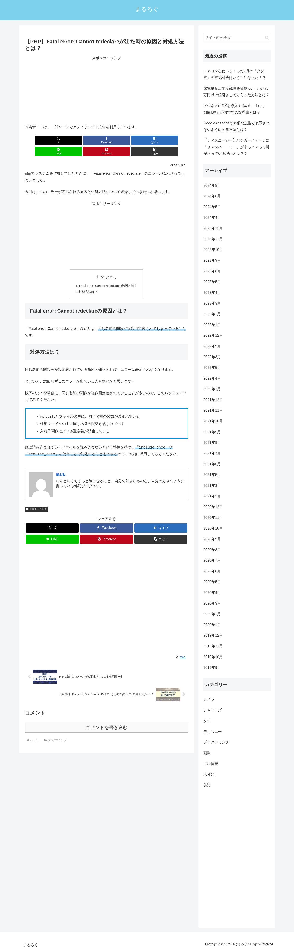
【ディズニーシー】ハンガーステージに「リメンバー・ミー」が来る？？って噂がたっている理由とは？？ (236, 147)
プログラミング (36, 498)
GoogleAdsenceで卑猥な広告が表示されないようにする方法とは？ (236, 126)
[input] (237, 37)
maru (61, 464)
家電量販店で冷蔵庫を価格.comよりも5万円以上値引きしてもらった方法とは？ (236, 91)
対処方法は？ (87, 281)
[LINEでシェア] (120, 140)
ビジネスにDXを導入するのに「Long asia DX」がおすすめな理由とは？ (233, 109)
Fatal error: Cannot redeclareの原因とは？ (108, 275)
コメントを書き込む (107, 717)
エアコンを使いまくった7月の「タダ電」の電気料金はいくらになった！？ (234, 74)
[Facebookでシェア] (65, 140)
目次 (100, 265)
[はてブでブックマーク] (93, 140)
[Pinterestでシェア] (148, 140)
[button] (175, 140)
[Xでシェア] (38, 140)
